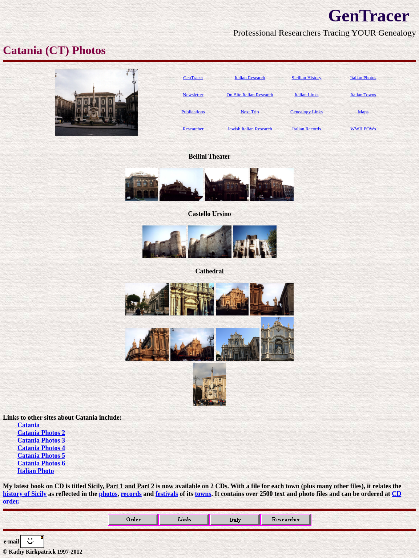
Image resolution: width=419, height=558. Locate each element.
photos (108, 493)
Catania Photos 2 (41, 432)
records (131, 493)
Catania (28, 425)
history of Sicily (25, 493)
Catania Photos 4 (41, 448)
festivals (167, 493)
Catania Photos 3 (41, 440)
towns (203, 493)
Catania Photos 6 (41, 463)
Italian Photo (35, 470)
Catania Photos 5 (41, 455)
